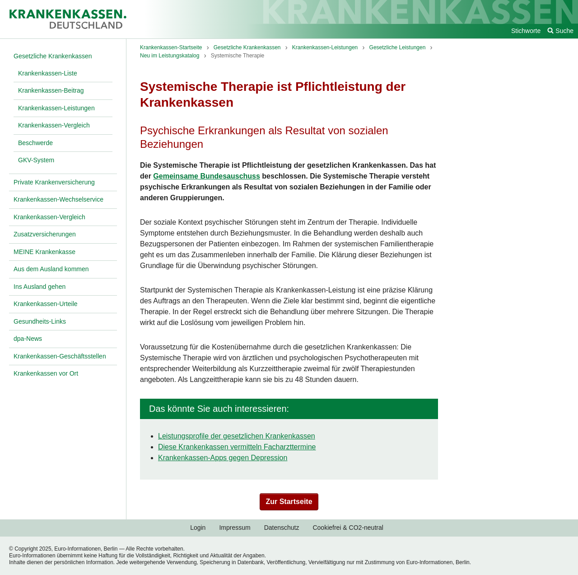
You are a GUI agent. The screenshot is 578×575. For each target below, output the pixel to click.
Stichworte (526, 30)
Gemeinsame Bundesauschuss (206, 176)
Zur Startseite (289, 501)
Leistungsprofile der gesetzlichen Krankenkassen (236, 436)
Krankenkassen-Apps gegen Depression (222, 458)
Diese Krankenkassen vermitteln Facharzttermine (237, 447)
